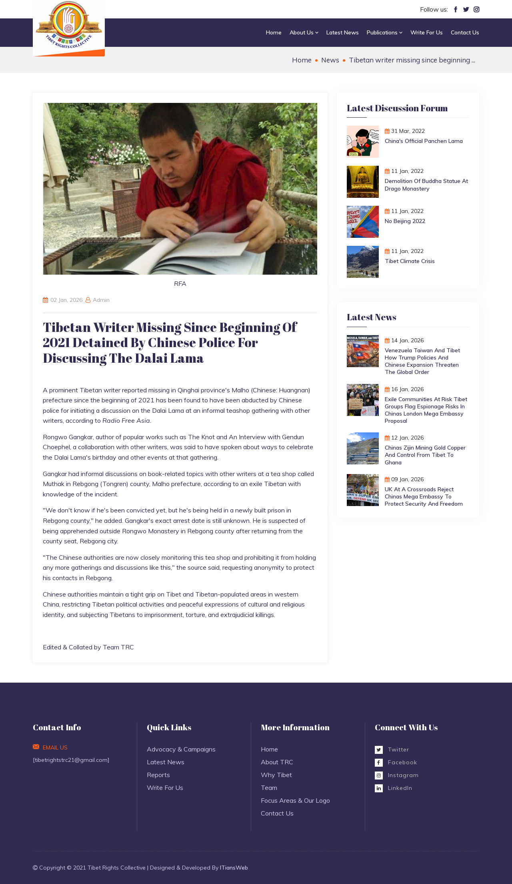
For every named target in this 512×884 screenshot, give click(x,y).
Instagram (397, 775)
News (330, 60)
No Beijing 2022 (405, 221)
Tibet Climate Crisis (410, 261)
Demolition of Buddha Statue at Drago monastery (426, 184)
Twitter (392, 749)
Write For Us (426, 32)
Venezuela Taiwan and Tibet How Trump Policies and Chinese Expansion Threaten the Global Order (422, 361)
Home (274, 32)
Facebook (396, 762)
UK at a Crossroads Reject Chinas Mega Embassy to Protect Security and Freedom (424, 496)
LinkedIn (393, 788)
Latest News (342, 32)
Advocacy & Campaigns (181, 749)
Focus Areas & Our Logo (295, 800)
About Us (304, 32)
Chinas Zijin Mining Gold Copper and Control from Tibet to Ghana (425, 455)
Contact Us (465, 32)
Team (269, 788)
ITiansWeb (234, 867)
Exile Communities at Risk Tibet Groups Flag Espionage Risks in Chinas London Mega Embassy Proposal (426, 410)
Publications (384, 32)
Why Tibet (276, 775)
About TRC (277, 762)
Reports (158, 775)
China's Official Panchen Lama (424, 141)
